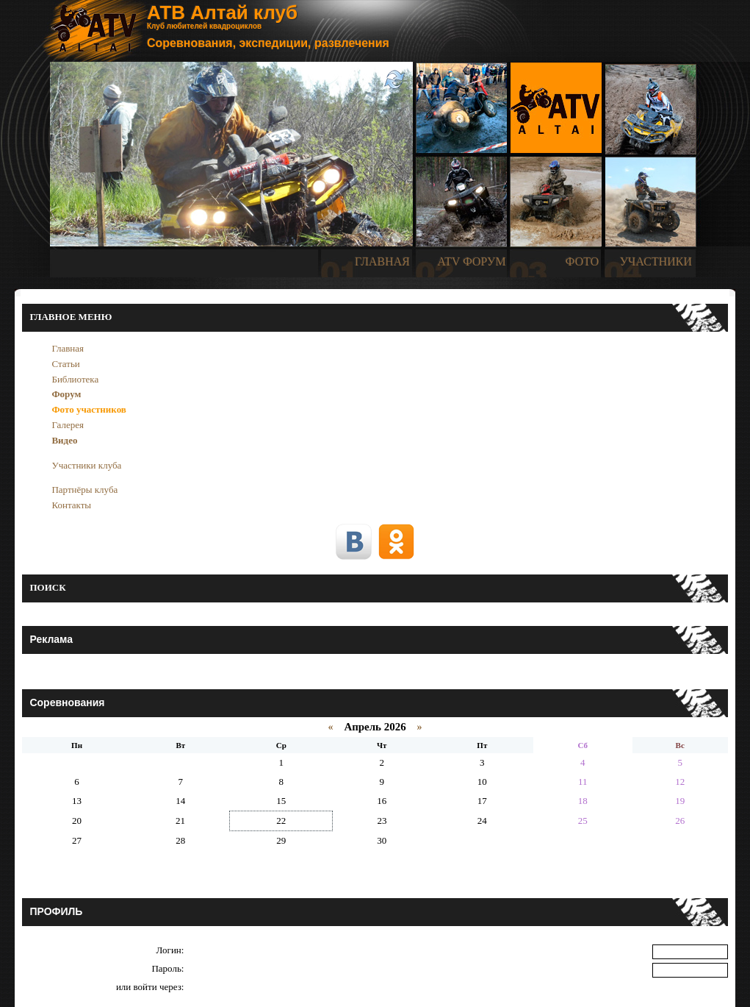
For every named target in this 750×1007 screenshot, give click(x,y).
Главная (67, 348)
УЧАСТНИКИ (656, 261)
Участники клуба (86, 465)
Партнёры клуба (84, 489)
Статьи (65, 363)
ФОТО (582, 261)
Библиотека (74, 379)
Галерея (67, 424)
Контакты (71, 504)
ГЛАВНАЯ (382, 261)
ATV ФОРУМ (471, 261)
